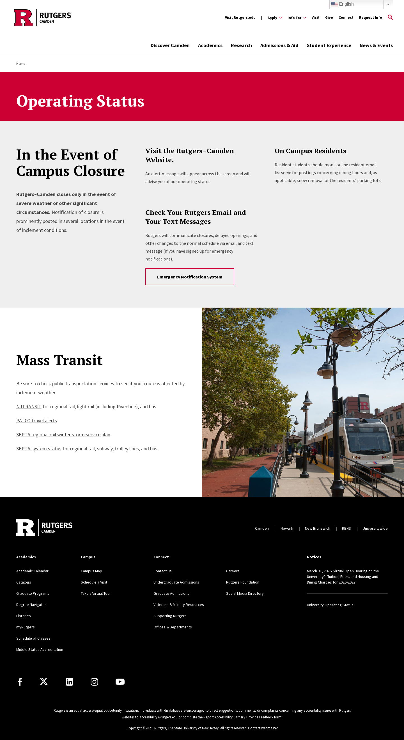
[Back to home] (44, 528)
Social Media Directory (245, 593)
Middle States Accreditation (39, 649)
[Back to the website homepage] (42, 17)
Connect (346, 17)
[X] (43, 681)
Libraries (23, 615)
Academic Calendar (32, 570)
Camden (262, 528)
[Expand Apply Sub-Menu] (275, 17)
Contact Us (162, 570)
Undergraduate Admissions (176, 582)
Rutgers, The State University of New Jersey (186, 728)
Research (241, 45)
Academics (210, 45)
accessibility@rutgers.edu (158, 717)
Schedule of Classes (33, 638)
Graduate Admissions (171, 593)
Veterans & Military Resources (178, 604)
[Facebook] (20, 682)
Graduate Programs (32, 593)
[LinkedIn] (69, 682)
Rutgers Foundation (242, 582)
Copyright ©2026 (139, 728)
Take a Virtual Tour (96, 593)
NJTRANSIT (29, 406)
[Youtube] (120, 682)
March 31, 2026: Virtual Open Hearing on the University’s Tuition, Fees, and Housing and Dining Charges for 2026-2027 (343, 576)
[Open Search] (390, 18)
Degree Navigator (31, 604)
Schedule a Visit (94, 582)
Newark (287, 528)
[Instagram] (94, 682)
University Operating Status (330, 604)
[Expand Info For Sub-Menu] (297, 17)
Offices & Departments (172, 627)
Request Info (370, 17)
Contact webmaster (263, 728)
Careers (233, 570)
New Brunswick (317, 528)
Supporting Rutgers (170, 615)
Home (20, 63)
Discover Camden (170, 45)
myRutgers (25, 627)
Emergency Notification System (189, 277)
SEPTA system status (38, 448)
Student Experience (329, 45)
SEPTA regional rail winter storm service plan (63, 434)
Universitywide (375, 528)
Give (329, 17)
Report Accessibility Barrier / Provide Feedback (238, 717)
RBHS (346, 528)
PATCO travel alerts (36, 420)
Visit (316, 17)
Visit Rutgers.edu (240, 17)
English (342, 4)
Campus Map (91, 570)
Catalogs (23, 582)
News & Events (376, 45)
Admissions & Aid (279, 45)
